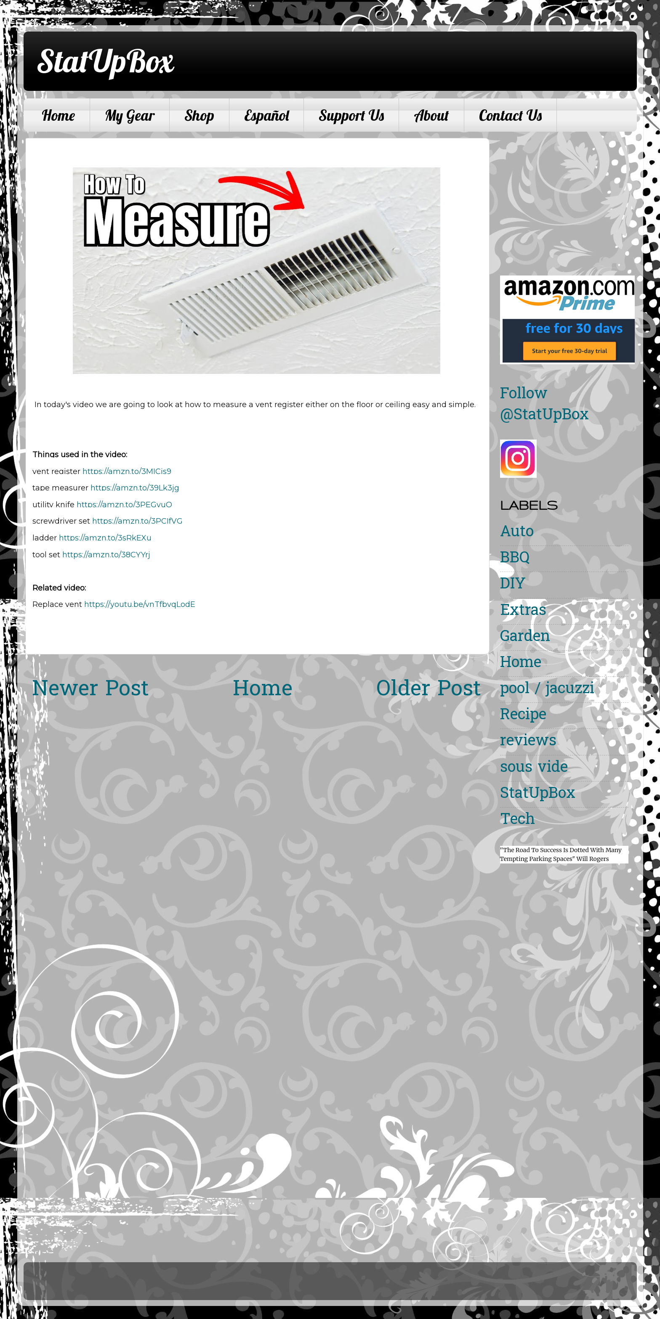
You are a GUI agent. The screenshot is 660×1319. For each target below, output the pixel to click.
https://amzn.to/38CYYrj (106, 554)
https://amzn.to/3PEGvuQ (124, 504)
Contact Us (510, 115)
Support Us (351, 115)
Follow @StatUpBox (544, 405)
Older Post (428, 690)
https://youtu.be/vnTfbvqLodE (139, 604)
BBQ (515, 559)
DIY (513, 585)
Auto (517, 533)
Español (266, 115)
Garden (525, 637)
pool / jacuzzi (547, 689)
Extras (523, 611)
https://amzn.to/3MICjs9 (126, 471)
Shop (199, 115)
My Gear (129, 115)
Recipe (523, 716)
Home (58, 115)
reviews (528, 742)
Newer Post (90, 690)
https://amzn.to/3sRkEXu (105, 538)
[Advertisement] (570, 197)
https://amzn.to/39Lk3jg (134, 488)
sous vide (534, 768)
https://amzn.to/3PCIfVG (137, 521)
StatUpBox (104, 60)
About (431, 115)
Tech (517, 820)
